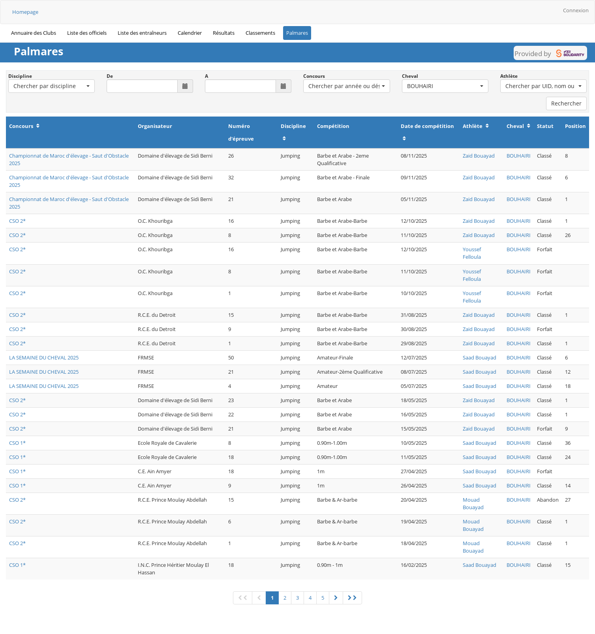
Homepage (25, 11)
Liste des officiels (87, 32)
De (110, 76)
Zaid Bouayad (479, 155)
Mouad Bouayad (473, 503)
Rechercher (566, 103)
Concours (314, 76)
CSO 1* (17, 442)
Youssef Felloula (472, 253)
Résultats (224, 32)
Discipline (20, 76)
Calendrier (190, 32)
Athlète (509, 76)
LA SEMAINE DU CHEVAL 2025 (44, 357)
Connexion (576, 10)
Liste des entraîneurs (142, 32)
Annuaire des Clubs (33, 32)
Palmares (297, 32)
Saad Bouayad (479, 357)
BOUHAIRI (519, 155)
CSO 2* (17, 220)
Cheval (410, 76)
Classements (260, 32)
